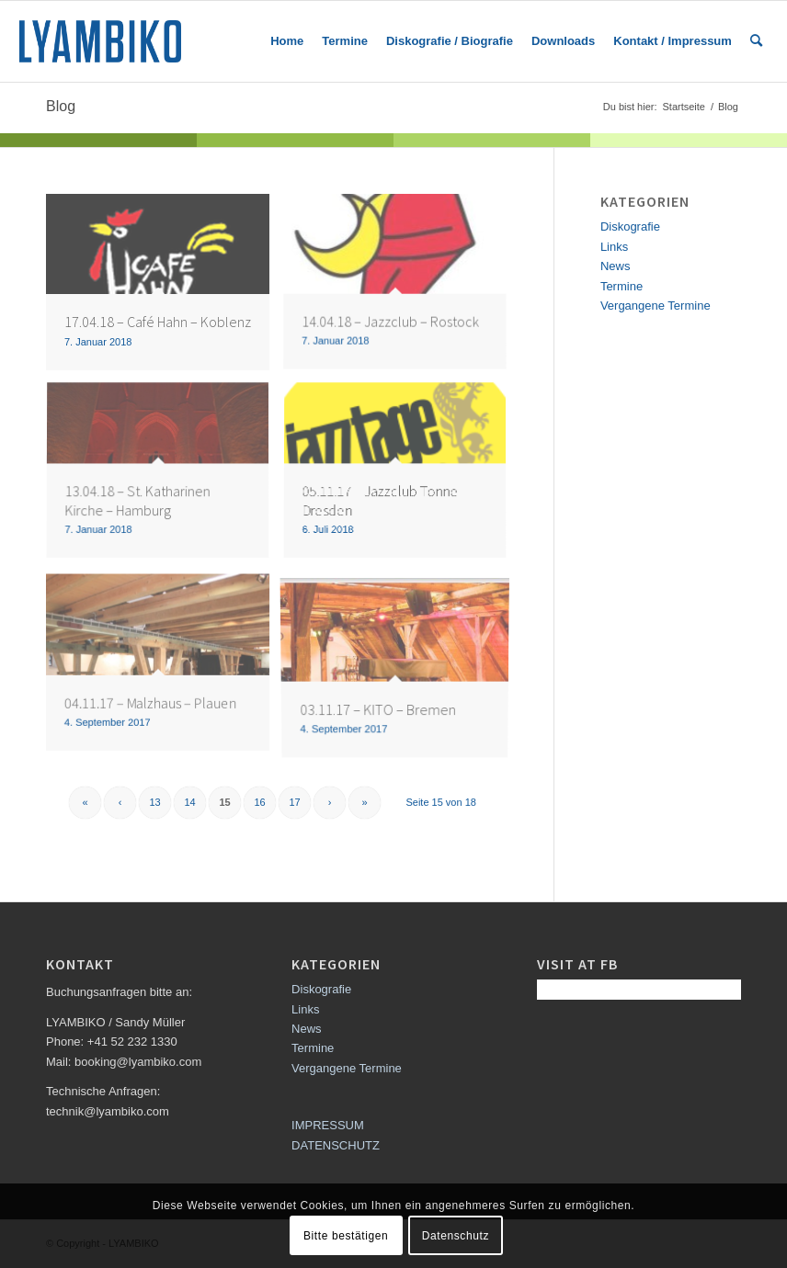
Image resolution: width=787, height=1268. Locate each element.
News (615, 266)
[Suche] (756, 41)
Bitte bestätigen (345, 1235)
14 (189, 802)
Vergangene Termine (655, 305)
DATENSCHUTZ (335, 1145)
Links (614, 247)
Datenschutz (455, 1235)
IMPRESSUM (327, 1125)
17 (294, 802)
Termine (621, 286)
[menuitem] (287, 41)
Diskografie (630, 226)
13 (154, 802)
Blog (60, 106)
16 (259, 802)
